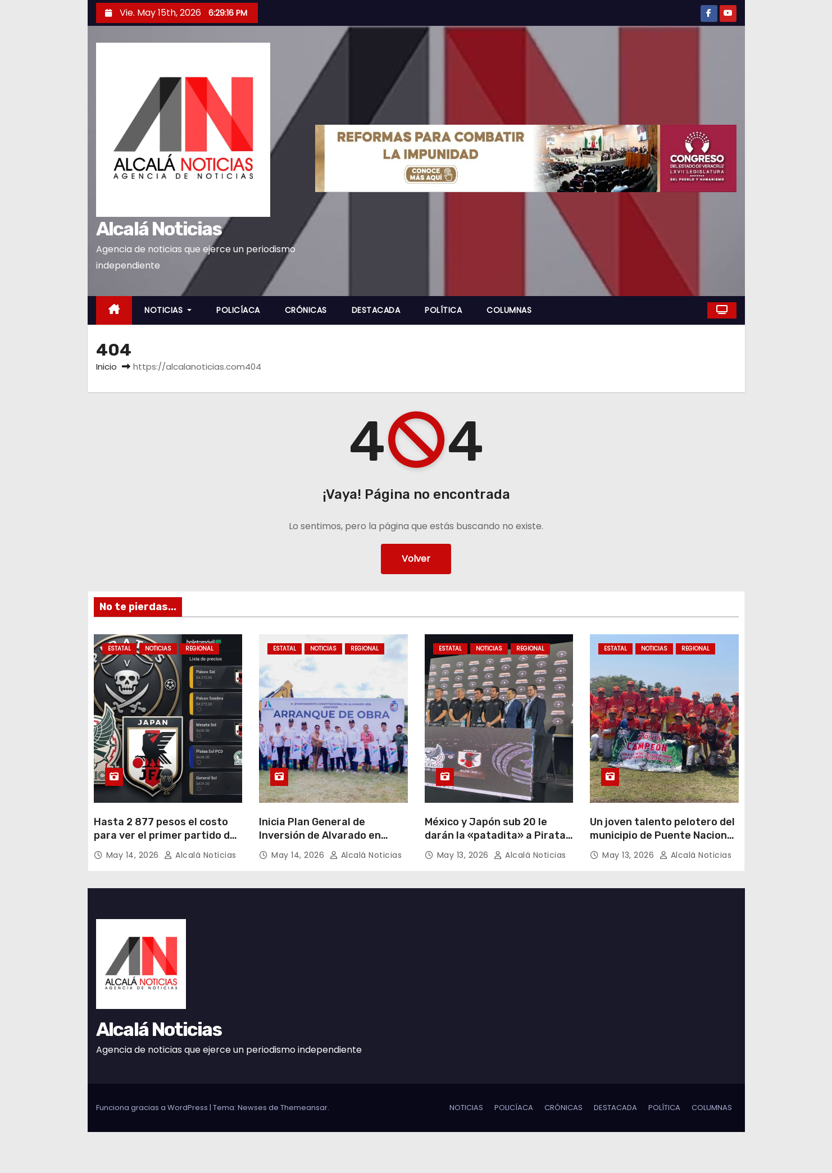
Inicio (106, 366)
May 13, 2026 (464, 855)
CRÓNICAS (306, 310)
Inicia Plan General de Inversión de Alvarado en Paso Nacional (320, 835)
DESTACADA (376, 310)
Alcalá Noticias (159, 228)
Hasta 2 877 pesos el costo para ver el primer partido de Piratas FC (165, 835)
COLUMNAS (509, 310)
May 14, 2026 (134, 855)
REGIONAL (199, 648)
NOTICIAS (168, 310)
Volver (416, 558)
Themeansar (304, 1107)
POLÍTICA (443, 310)
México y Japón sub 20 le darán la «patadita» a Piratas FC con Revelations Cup (498, 835)
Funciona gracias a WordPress (153, 1107)
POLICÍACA (238, 310)
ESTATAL (119, 648)
